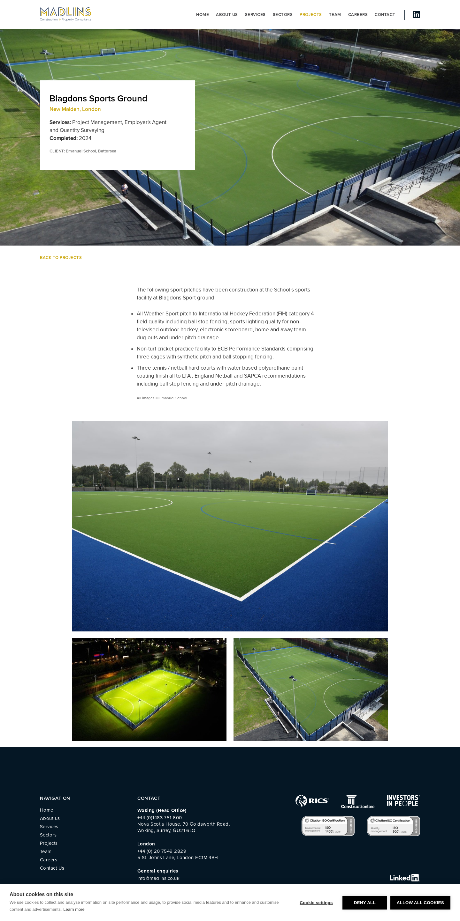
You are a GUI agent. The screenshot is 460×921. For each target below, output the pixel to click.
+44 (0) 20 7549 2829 (161, 851)
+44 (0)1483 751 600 (159, 818)
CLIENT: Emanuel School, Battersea (83, 151)
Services (255, 14)
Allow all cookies (420, 902)
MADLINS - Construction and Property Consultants (65, 14)
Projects (311, 14)
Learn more (73, 909)
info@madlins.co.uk (158, 878)
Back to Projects (61, 257)
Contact (385, 14)
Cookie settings (316, 902)
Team (335, 14)
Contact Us (52, 868)
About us (227, 14)
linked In (416, 14)
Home (202, 14)
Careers (358, 14)
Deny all (365, 902)
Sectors (283, 14)
